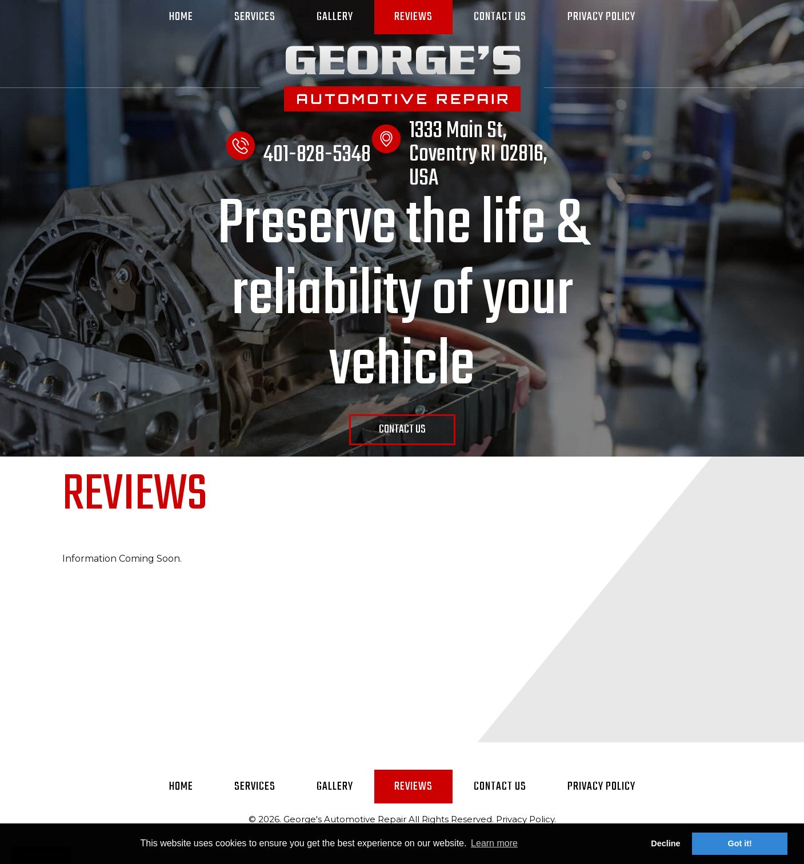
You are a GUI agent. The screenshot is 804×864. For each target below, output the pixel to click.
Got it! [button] (740, 843)
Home (181, 16)
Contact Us (500, 16)
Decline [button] (665, 843)
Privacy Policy (601, 16)
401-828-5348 (317, 155)
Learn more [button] (494, 843)
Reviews (413, 16)
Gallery (335, 16)
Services (254, 16)
